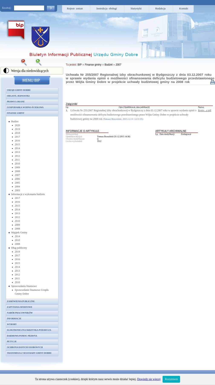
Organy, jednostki (18, 96)
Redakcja (160, 8)
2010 (17, 163)
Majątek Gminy (19, 232)
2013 (17, 152)
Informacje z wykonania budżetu (28, 194)
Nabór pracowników (20, 313)
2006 (17, 178)
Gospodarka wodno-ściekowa (25, 107)
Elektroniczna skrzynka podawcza (29, 330)
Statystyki (136, 8)
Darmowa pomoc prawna (22, 336)
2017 (17, 136)
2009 (17, 167)
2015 (17, 144)
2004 (17, 186)
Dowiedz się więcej (149, 379)
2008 (17, 171)
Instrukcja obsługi (107, 8)
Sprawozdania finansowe (24, 286)
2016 (17, 140)
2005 (17, 182)
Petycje (12, 341)
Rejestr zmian (75, 8)
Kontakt (183, 8)
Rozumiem (171, 379)
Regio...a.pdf (204, 110)
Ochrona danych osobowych (25, 347)
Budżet (15, 121)
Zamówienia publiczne (21, 301)
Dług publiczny (19, 247)
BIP (80, 64)
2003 (17, 190)
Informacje (14, 318)
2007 (17, 175)
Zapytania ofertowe (19, 307)
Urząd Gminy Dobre (19, 90)
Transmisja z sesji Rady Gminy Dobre (29, 353)
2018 (17, 132)
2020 (17, 125)
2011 (17, 159)
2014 (17, 148)
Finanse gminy (16, 113)
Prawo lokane (16, 101)
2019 (17, 129)
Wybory (12, 324)
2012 (17, 155)
